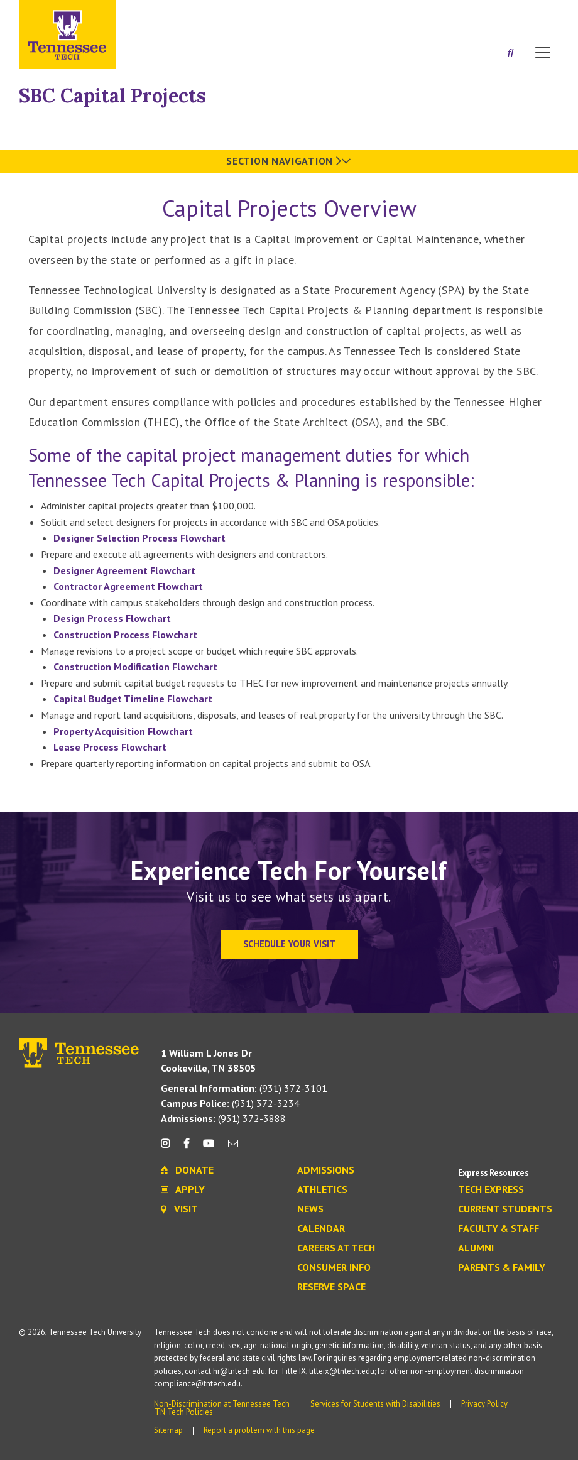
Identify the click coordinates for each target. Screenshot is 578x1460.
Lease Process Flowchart (109, 747)
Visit (538, 14)
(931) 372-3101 (244, 1088)
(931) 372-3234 (230, 1103)
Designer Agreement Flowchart (124, 570)
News (310, 1209)
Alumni (476, 1248)
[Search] (510, 54)
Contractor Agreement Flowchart (128, 586)
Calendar (321, 1228)
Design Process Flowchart (112, 618)
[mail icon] (233, 1148)
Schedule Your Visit (289, 944)
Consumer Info (334, 1267)
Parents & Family (501, 1267)
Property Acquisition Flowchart (123, 731)
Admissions (325, 1170)
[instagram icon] (169, 1148)
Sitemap (168, 1430)
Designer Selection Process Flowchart (139, 537)
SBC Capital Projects (112, 95)
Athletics (322, 1190)
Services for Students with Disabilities (375, 1403)
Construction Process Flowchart (125, 634)
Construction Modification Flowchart (135, 666)
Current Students (505, 1209)
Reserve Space (331, 1287)
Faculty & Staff (498, 1228)
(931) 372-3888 (223, 1118)
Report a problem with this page (259, 1430)
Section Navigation (288, 161)
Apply (444, 14)
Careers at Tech (336, 1248)
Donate (492, 14)
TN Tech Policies (184, 1412)
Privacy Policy (484, 1403)
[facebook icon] (186, 1148)
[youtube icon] (208, 1148)
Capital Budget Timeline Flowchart (132, 698)
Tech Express (491, 1190)
